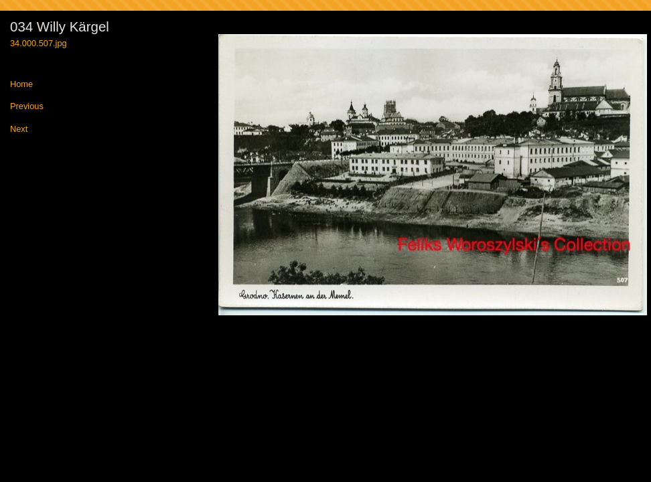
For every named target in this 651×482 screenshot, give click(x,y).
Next (18, 129)
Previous (27, 106)
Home (21, 84)
